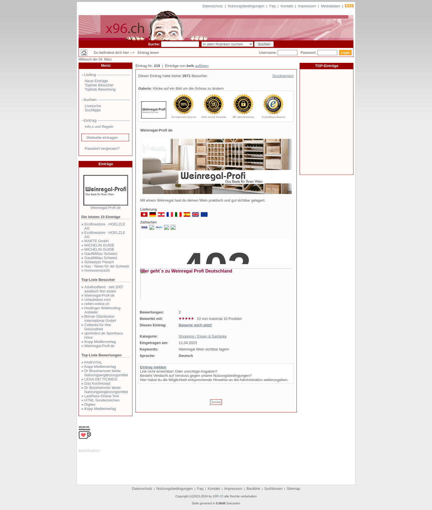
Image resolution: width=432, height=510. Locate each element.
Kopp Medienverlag (100, 342)
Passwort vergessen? (102, 148)
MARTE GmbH (96, 241)
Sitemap (293, 488)
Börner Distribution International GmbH (100, 318)
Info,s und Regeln (99, 126)
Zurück (216, 402)
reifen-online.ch (96, 304)
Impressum (307, 6)
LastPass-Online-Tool (101, 396)
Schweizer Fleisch (99, 262)
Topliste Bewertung (100, 89)
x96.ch (218, 496)
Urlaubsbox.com (97, 299)
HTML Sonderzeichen (102, 400)
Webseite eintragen (102, 137)
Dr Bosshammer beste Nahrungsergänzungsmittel (106, 373)
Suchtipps (93, 110)
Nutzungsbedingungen (246, 6)
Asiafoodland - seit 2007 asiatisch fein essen (103, 289)
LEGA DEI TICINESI (101, 379)
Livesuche (93, 106)
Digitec (90, 404)
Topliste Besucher (99, 85)
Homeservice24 (97, 270)
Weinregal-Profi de (106, 208)
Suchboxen (273, 488)
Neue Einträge (96, 81)
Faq (272, 6)
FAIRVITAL (93, 362)
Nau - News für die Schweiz (106, 266)
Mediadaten (330, 6)
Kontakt (287, 6)
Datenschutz (213, 6)
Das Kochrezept (97, 383)
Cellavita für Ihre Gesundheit (97, 327)
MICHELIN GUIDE (99, 245)
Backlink (253, 488)
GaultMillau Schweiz (100, 253)
